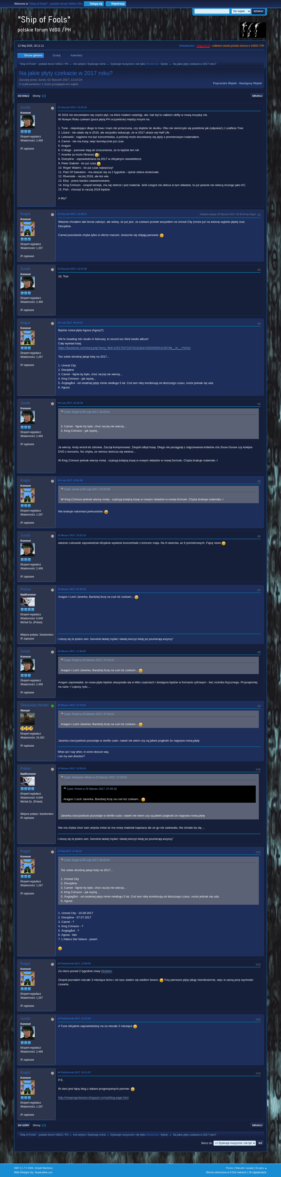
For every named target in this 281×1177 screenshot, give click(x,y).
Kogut (25, 214)
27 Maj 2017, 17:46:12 (70, 851)
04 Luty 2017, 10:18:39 (70, 403)
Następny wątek (250, 83)
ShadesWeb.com (44, 1172)
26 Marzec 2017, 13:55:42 (72, 768)
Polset (25, 589)
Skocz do (206, 1143)
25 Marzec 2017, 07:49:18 (72, 589)
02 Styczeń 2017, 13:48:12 (72, 214)
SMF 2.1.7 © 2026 (23, 1168)
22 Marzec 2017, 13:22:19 (72, 535)
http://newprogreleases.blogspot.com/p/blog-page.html (93, 1097)
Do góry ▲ (261, 1168)
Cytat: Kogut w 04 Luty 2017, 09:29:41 (87, 411)
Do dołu (23, 96)
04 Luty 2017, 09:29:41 (70, 322)
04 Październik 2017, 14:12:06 (74, 1018)
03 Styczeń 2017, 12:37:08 (72, 268)
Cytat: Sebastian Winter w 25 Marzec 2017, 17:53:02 (95, 777)
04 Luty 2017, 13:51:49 (70, 480)
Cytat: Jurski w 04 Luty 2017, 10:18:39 (87, 489)
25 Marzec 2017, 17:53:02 (72, 705)
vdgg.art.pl (203, 45)
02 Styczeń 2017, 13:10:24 (72, 107)
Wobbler (106, 971)
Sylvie (164, 64)
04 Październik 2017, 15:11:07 (74, 1072)
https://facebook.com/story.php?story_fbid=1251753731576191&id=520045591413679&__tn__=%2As (124, 347)
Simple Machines (44, 1168)
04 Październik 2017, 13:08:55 (74, 963)
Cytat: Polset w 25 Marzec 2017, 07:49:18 (89, 660)
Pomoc (230, 1168)
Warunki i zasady (245, 1168)
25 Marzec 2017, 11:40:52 (72, 651)
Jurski (25, 107)
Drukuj (257, 96)
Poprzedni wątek (225, 83)
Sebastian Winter (34, 705)
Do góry (23, 1125)
